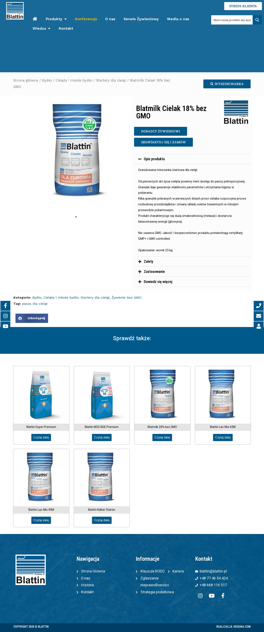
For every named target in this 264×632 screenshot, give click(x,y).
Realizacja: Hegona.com (233, 626)
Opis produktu (154, 159)
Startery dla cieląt (111, 80)
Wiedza (41, 29)
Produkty (56, 19)
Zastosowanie (154, 271)
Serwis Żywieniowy (141, 19)
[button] (227, 83)
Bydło (47, 80)
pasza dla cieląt (34, 304)
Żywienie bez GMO (126, 297)
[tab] (192, 159)
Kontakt (66, 28)
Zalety (148, 261)
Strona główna (25, 80)
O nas (110, 19)
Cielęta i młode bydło (74, 80)
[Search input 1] (232, 20)
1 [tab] (76, 217)
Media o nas (178, 19)
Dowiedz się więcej (158, 281)
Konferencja (86, 19)
